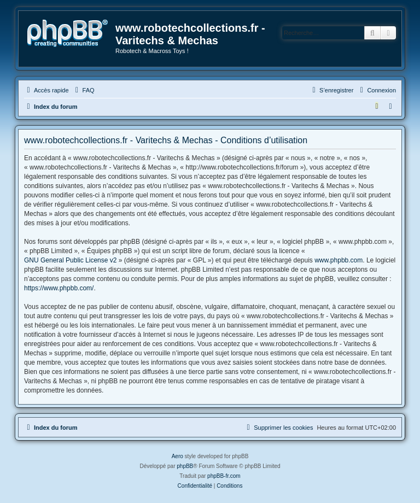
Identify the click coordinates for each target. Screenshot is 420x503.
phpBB (185, 466)
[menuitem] (84, 90)
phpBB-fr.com (224, 476)
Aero (177, 456)
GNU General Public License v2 (70, 260)
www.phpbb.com (338, 260)
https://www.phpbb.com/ (59, 288)
